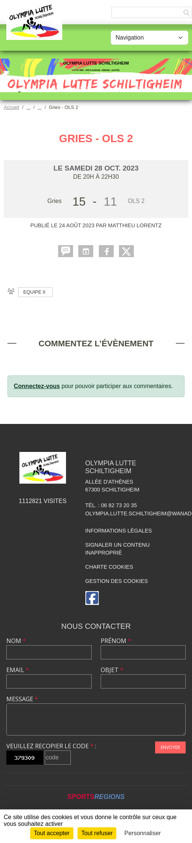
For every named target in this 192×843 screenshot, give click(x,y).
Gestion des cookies (116, 581)
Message (22, 699)
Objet (112, 670)
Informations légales (118, 531)
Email (17, 670)
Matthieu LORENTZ (135, 225)
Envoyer (170, 747)
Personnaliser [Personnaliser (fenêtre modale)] (143, 833)
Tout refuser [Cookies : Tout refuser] (97, 833)
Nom (16, 641)
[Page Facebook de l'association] (92, 598)
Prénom (116, 641)
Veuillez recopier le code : (51, 746)
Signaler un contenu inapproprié (117, 549)
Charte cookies (109, 567)
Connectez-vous (37, 386)
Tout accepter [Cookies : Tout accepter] (52, 833)
